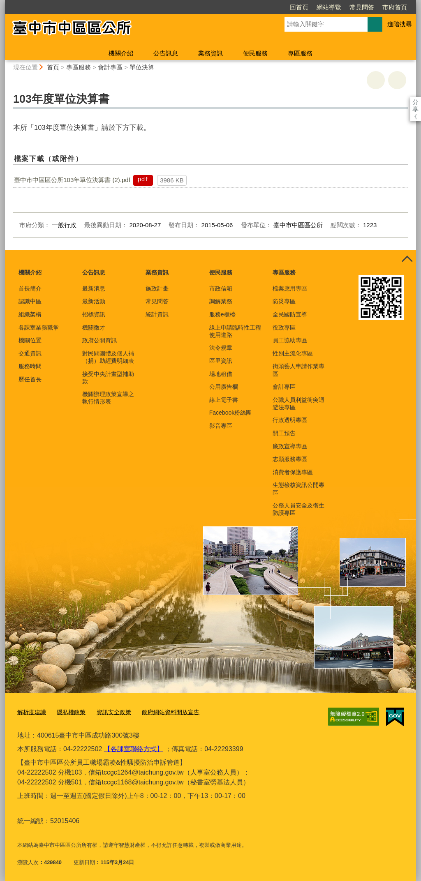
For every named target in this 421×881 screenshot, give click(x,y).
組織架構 (30, 314)
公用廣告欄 (223, 386)
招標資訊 (93, 314)
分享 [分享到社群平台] (415, 102)
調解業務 (220, 301)
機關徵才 (93, 327)
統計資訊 (157, 314)
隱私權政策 (68, 711)
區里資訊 (220, 360)
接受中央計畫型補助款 (108, 378)
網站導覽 (281, 7)
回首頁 (252, 7)
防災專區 (284, 301)
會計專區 (110, 67)
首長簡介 (30, 288)
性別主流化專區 (293, 353)
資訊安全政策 (109, 711)
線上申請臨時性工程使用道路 (235, 331)
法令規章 (220, 347)
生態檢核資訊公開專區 (298, 489)
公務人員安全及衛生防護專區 (298, 509)
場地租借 (220, 374)
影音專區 (220, 425)
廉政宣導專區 (290, 446)
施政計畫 (157, 288)
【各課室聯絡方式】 (133, 747)
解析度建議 (30, 711)
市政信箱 (220, 288)
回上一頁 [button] (397, 80)
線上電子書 (223, 400)
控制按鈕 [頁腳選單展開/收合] (407, 259)
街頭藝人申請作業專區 (298, 370)
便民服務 (255, 53)
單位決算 (142, 67)
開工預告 (284, 433)
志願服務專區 (290, 459)
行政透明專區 (290, 420)
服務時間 (30, 366)
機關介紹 (121, 53)
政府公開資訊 (99, 340)
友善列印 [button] (376, 80)
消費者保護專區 (293, 472)
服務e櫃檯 (222, 314)
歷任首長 (30, 379)
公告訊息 (165, 53)
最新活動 (93, 301)
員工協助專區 (290, 340)
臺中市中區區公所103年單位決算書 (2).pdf (72, 179)
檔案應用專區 (290, 288)
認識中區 (30, 301)
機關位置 (30, 340)
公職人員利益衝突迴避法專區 (298, 404)
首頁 (53, 67)
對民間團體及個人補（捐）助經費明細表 (108, 357)
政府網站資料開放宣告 (162, 711)
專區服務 (300, 53)
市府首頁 (347, 7)
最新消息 (93, 288)
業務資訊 (210, 53)
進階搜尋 (399, 24)
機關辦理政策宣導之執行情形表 (108, 398)
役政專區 (284, 327)
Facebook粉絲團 (230, 412)
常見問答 (314, 7)
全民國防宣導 (290, 314)
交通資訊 (30, 353)
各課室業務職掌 (39, 327)
